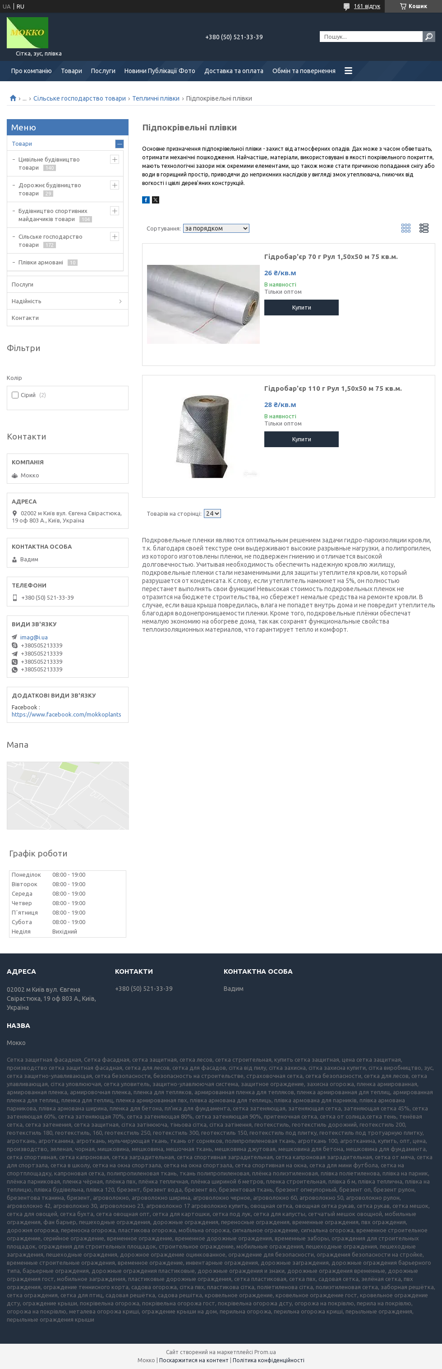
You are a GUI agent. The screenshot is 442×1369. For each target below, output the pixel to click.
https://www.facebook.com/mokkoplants (66, 714)
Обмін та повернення (304, 70)
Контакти (25, 317)
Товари (71, 70)
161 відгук (367, 6)
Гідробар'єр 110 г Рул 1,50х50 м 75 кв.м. (333, 388)
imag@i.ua (34, 637)
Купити (301, 307)
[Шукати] (429, 36)
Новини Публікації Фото (159, 70)
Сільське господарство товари (79, 98)
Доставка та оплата (233, 70)
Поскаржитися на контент (194, 1360)
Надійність (26, 301)
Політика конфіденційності (268, 1360)
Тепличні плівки (156, 98)
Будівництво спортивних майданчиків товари (52, 215)
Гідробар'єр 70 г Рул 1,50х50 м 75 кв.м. (331, 256)
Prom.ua (265, 1352)
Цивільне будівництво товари (49, 163)
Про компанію (31, 70)
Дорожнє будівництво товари (49, 189)
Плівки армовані (40, 262)
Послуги (103, 70)
